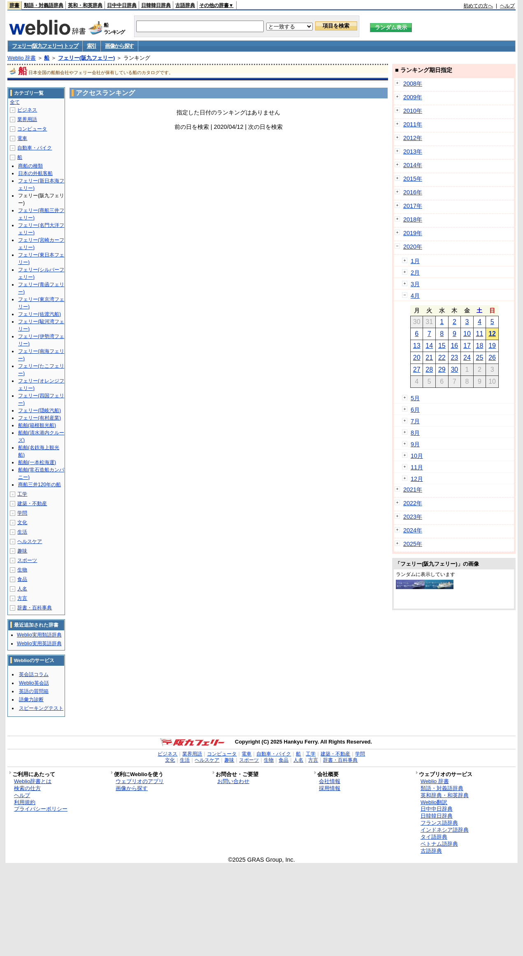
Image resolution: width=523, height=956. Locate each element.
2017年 (412, 206)
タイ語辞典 (434, 837)
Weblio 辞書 (21, 58)
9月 (415, 444)
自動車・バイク (34, 148)
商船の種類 (30, 166)
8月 (415, 432)
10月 (417, 455)
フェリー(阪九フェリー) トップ (45, 46)
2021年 (412, 489)
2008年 (412, 83)
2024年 (412, 530)
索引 (91, 46)
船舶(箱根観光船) (37, 425)
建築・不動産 (32, 503)
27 (417, 369)
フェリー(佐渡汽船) (39, 314)
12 (492, 333)
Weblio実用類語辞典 (39, 635)
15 (442, 345)
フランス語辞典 (439, 823)
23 (454, 357)
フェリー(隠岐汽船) (39, 410)
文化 (22, 522)
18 (479, 345)
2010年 (412, 110)
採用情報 (329, 788)
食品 (22, 579)
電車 (22, 138)
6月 (415, 409)
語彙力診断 (31, 699)
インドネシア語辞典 (445, 830)
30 (454, 369)
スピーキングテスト (41, 708)
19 (492, 345)
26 (492, 357)
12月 (417, 479)
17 (467, 345)
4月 (415, 295)
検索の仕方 (27, 788)
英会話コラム (34, 674)
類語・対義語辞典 (43, 5)
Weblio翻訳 (434, 802)
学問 (22, 513)
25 (479, 357)
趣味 (22, 551)
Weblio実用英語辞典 (39, 643)
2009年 (412, 97)
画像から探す (119, 46)
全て (15, 102)
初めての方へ (478, 6)
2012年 (412, 138)
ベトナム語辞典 (439, 844)
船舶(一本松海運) (37, 462)
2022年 (412, 503)
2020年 (412, 246)
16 (454, 345)
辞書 (14, 5)
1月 (415, 261)
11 (479, 333)
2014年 (412, 165)
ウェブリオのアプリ (140, 781)
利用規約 (24, 802)
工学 (22, 494)
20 (417, 357)
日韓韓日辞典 (156, 5)
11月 (417, 467)
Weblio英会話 (34, 683)
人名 (22, 589)
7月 (415, 421)
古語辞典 (185, 5)
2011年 (412, 124)
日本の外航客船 (35, 173)
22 (442, 357)
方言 (22, 598)
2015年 (412, 178)
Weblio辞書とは (32, 781)
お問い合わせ (233, 781)
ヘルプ (507, 6)
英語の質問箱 (34, 691)
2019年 (412, 233)
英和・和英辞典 (85, 5)
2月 (415, 272)
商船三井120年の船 (39, 484)
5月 (415, 398)
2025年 (412, 544)
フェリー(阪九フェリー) (86, 58)
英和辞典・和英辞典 (445, 795)
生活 (22, 532)
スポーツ (27, 560)
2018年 (412, 219)
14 (429, 345)
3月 (415, 284)
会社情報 (329, 781)
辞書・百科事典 (34, 608)
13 (417, 345)
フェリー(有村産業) (39, 418)
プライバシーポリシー (40, 809)
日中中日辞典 (122, 5)
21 (429, 357)
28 (429, 369)
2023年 (412, 516)
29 (442, 369)
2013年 (412, 151)
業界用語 (27, 119)
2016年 (412, 192)
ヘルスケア (29, 541)
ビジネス (27, 110)
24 (467, 357)
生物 (22, 570)
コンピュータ (32, 129)
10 (467, 333)
